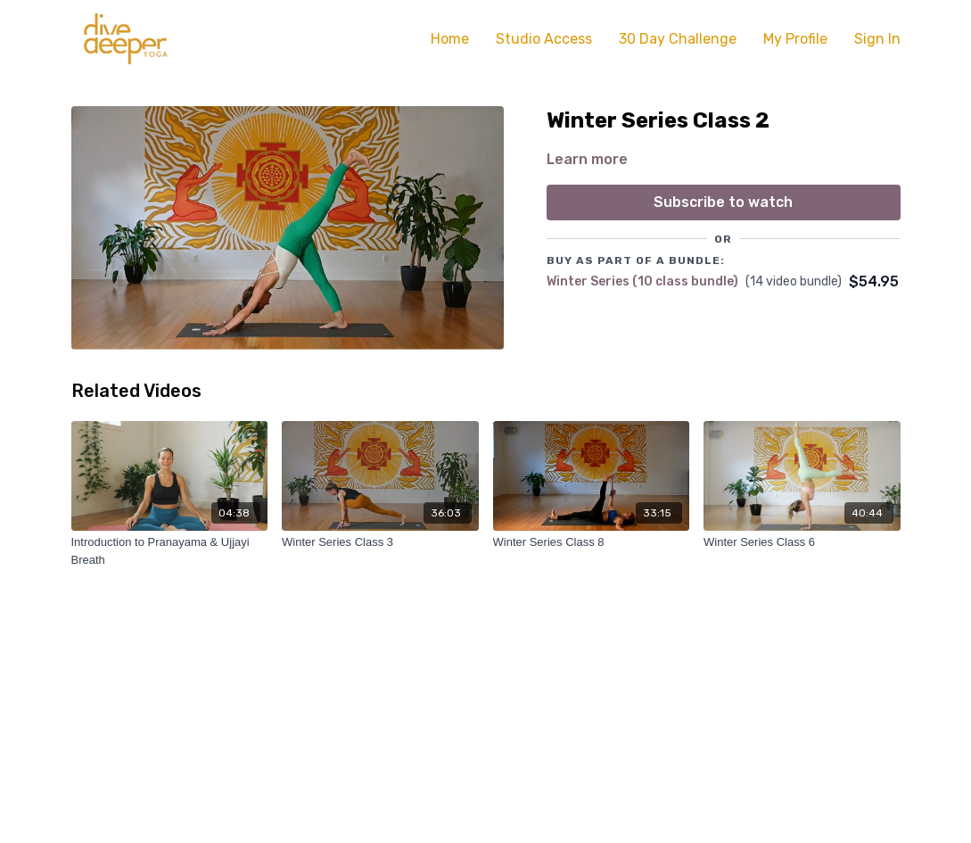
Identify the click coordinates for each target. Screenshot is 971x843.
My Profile (795, 38)
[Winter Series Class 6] (802, 542)
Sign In (877, 38)
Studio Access (544, 38)
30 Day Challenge (677, 38)
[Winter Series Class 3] (380, 542)
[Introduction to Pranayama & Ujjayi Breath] (169, 550)
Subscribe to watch (723, 202)
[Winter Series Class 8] (591, 542)
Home (450, 38)
